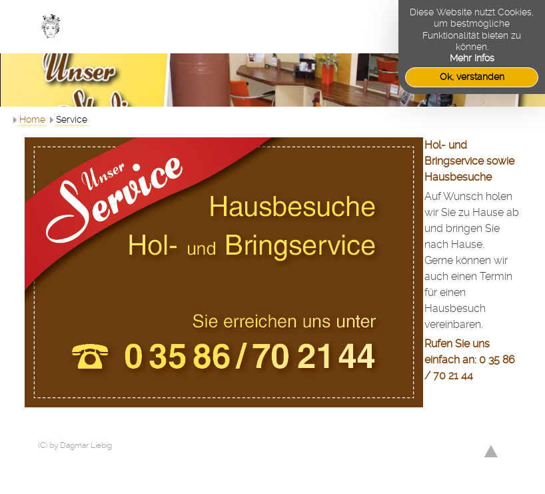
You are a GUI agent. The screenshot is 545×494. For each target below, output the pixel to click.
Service (71, 119)
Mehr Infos (472, 58)
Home (32, 119)
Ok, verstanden (472, 76)
